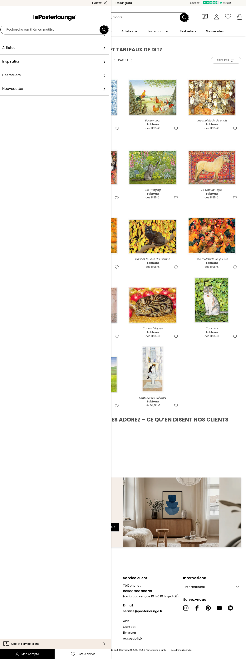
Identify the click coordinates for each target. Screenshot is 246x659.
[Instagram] (186, 608)
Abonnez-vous (103, 527)
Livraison (129, 632)
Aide (126, 621)
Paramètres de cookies (20, 634)
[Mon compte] (216, 16)
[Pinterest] (208, 608)
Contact (129, 627)
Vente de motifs (15, 612)
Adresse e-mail (19, 520)
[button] (205, 16)
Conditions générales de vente (26, 622)
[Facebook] (197, 608)
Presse (8, 607)
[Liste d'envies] (228, 16)
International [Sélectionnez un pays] (194, 587)
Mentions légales (15, 640)
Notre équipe (12, 591)
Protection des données (21, 628)
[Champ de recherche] (127, 17)
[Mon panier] (239, 16)
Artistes (34, 41)
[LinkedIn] (230, 608)
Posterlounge (15, 41)
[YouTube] (219, 608)
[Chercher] (184, 17)
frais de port (111, 649)
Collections (11, 597)
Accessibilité (132, 638)
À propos (10, 585)
